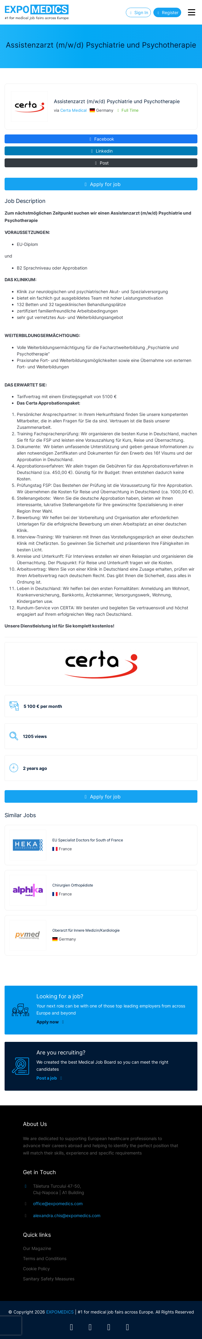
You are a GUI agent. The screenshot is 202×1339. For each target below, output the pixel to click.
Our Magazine (37, 1248)
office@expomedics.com (58, 1203)
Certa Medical (73, 110)
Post (101, 162)
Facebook (101, 139)
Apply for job (102, 184)
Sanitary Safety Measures (48, 1278)
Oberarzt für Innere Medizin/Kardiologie (86, 930)
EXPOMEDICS (60, 1311)
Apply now (43, 1021)
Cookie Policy (36, 1268)
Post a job (57, 1078)
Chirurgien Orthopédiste (72, 885)
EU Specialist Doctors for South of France (87, 840)
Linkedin (101, 150)
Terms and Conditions (44, 1258)
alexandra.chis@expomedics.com (66, 1215)
